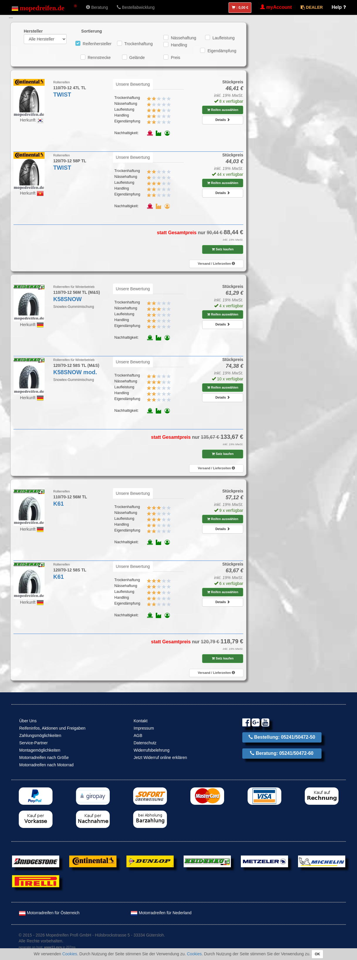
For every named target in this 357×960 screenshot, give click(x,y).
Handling (179, 45)
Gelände (137, 57)
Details (222, 120)
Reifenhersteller (97, 43)
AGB (138, 735)
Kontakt (141, 720)
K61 (58, 503)
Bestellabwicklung (136, 7)
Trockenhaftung (138, 43)
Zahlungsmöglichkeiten (40, 735)
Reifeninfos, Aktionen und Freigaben (52, 728)
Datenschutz (145, 742)
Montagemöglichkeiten (39, 750)
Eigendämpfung (221, 50)
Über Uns (28, 720)
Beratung (97, 7)
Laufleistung (223, 38)
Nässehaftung (183, 38)
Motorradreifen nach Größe (44, 757)
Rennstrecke (99, 57)
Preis (175, 57)
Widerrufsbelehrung (152, 750)
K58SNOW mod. (75, 372)
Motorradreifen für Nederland (161, 912)
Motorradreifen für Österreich (49, 912)
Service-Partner (33, 742)
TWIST (62, 94)
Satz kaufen (223, 249)
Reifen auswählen (222, 110)
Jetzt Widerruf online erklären (160, 757)
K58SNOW (67, 299)
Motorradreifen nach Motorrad (46, 764)
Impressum (144, 728)
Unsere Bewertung (133, 84)
